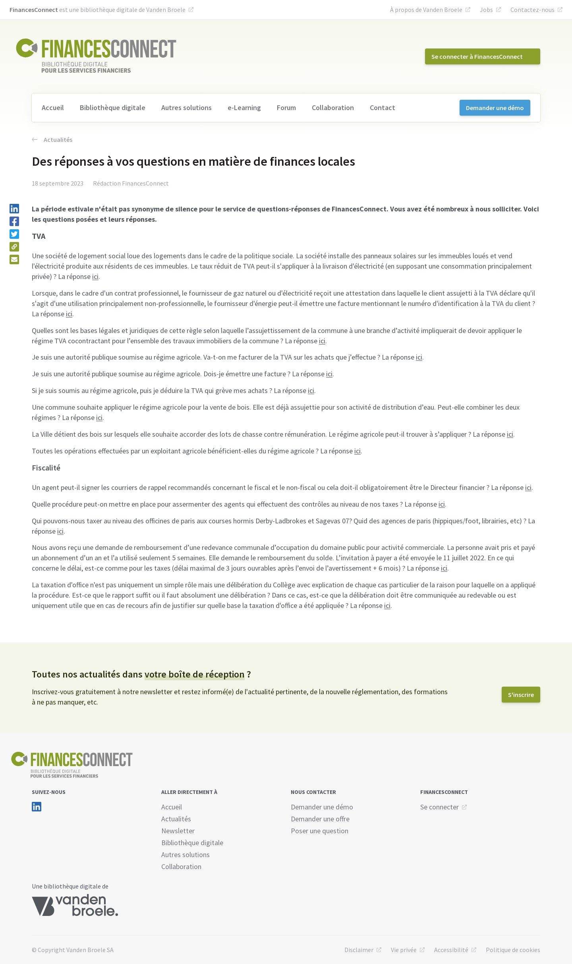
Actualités (52, 139)
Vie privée (404, 950)
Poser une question (319, 830)
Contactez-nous (532, 10)
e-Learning (244, 107)
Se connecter (439, 806)
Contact (382, 107)
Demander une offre (320, 818)
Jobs (486, 10)
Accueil (53, 107)
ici (95, 276)
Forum (286, 107)
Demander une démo (495, 108)
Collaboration (333, 107)
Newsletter (178, 830)
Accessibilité (451, 950)
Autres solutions (186, 107)
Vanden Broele (166, 10)
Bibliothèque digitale (112, 107)
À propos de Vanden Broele (426, 10)
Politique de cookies (513, 950)
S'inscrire (521, 695)
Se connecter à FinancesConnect (477, 56)
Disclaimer (358, 950)
